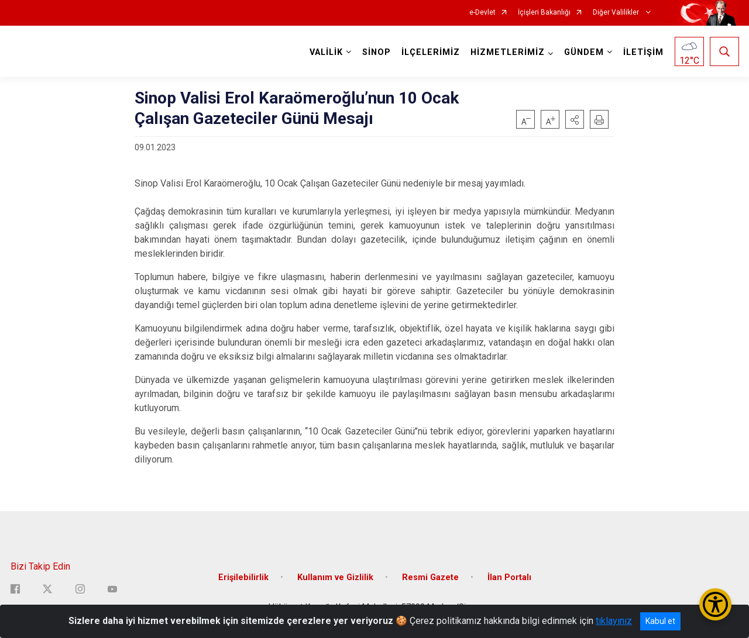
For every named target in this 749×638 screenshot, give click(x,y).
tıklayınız (614, 620)
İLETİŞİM (643, 52)
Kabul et (660, 621)
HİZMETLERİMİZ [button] (507, 52)
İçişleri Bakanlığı (544, 12)
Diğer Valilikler (617, 12)
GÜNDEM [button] (584, 52)
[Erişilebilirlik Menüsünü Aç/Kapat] (715, 604)
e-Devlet (482, 12)
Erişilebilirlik (243, 577)
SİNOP (376, 52)
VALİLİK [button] (326, 52)
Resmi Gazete (430, 577)
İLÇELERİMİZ (430, 52)
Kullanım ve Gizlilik (335, 577)
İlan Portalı (509, 577)
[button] (574, 119)
